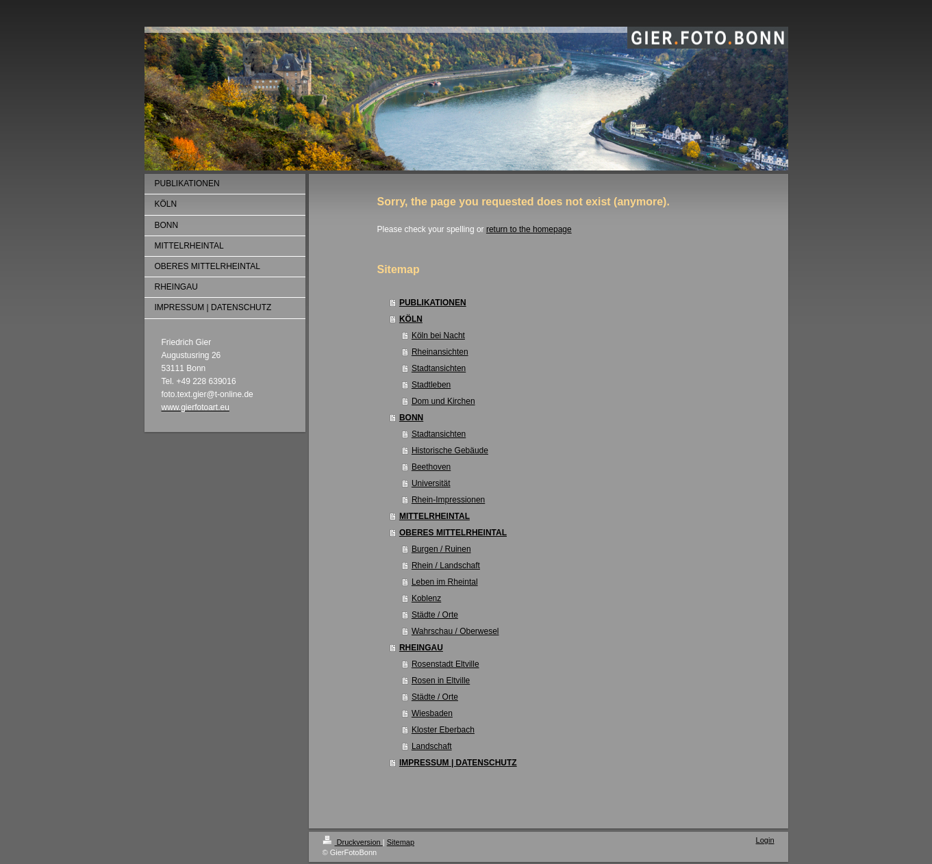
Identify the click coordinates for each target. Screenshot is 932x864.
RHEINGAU (421, 647)
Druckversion (353, 842)
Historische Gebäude (450, 450)
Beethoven (431, 467)
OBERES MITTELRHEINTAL (453, 532)
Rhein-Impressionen (448, 500)
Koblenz (426, 598)
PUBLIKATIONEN (432, 302)
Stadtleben (431, 385)
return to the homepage (529, 229)
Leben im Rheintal (445, 582)
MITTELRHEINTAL (434, 516)
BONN (411, 417)
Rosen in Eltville (441, 680)
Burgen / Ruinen (441, 549)
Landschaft (432, 746)
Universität (431, 483)
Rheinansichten (440, 352)
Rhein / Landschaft (446, 565)
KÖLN (411, 319)
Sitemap (400, 842)
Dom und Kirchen (443, 401)
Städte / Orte (435, 615)
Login (765, 840)
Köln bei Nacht (438, 335)
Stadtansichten (439, 368)
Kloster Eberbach (443, 730)
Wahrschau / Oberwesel (455, 631)
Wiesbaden (432, 713)
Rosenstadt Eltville (445, 664)
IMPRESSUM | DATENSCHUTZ (458, 762)
